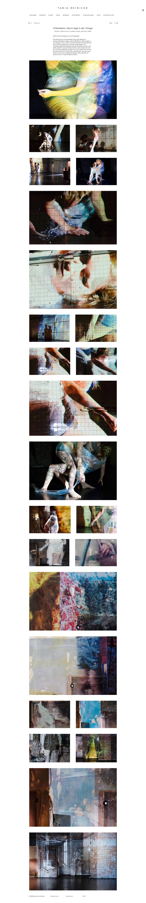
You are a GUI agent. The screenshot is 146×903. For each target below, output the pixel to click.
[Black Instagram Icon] (143, 10)
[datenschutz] (54, 896)
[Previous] (37, 23)
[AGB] (84, 896)
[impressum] (69, 896)
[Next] (110, 23)
